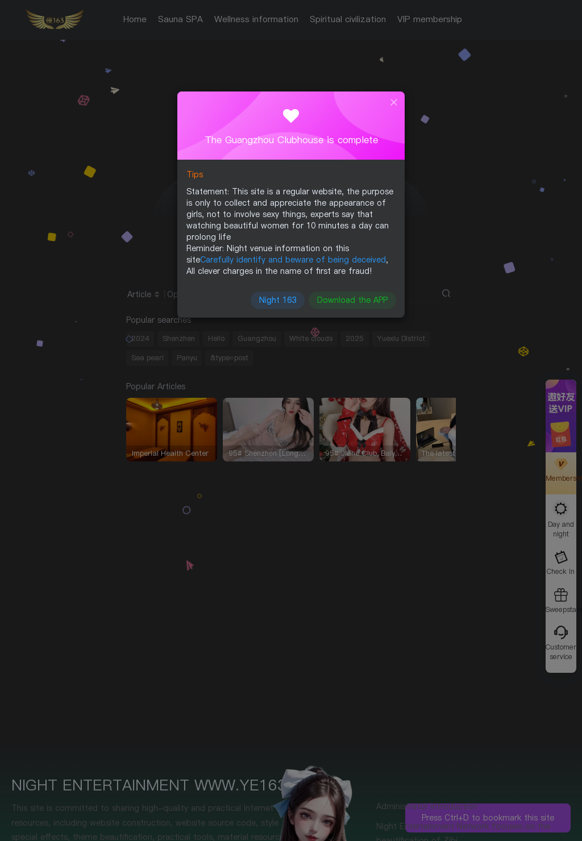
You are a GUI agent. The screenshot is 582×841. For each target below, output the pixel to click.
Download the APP (351, 297)
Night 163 (278, 297)
